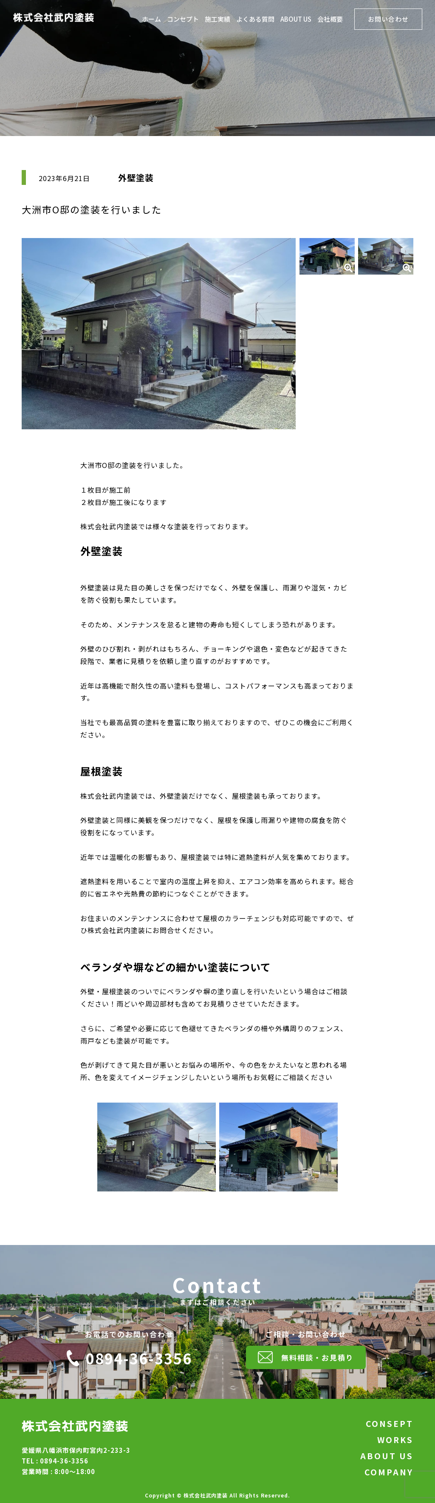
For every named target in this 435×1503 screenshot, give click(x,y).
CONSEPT (389, 1423)
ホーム (151, 19)
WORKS (395, 1439)
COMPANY (388, 1472)
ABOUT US (295, 19)
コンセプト (183, 19)
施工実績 (217, 19)
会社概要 (330, 19)
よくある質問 (255, 19)
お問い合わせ (388, 18)
